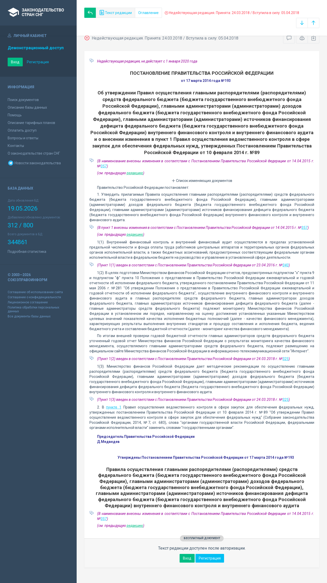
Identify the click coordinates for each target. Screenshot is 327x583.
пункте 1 (113, 407)
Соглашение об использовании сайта (35, 292)
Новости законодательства (34, 163)
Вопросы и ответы (23, 138)
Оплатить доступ (22, 130)
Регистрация (38, 62)
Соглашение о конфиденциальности (34, 297)
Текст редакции (115, 12)
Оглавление (148, 13)
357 (104, 166)
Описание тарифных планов (31, 123)
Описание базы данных (27, 107)
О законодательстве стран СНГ (34, 153)
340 (286, 265)
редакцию (135, 173)
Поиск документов (23, 100)
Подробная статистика (27, 252)
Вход (15, 62)
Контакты (16, 146)
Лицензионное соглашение (28, 302)
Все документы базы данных (29, 316)
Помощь (15, 115)
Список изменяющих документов (202, 181)
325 (286, 359)
